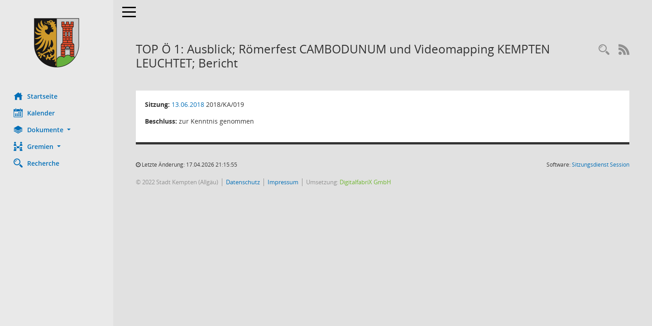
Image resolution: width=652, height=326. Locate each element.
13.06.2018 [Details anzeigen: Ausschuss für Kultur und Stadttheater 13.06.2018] (188, 104)
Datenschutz (243, 182)
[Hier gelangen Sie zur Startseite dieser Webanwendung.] (56, 43)
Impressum (283, 182)
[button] (56, 129)
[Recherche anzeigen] (604, 50)
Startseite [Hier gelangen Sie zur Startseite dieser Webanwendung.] (36, 96)
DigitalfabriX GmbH (365, 182)
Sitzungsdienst (600, 164)
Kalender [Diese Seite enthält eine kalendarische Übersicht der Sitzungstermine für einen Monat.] (34, 112)
